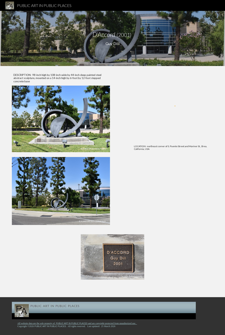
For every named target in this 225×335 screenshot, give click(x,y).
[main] (112, 38)
